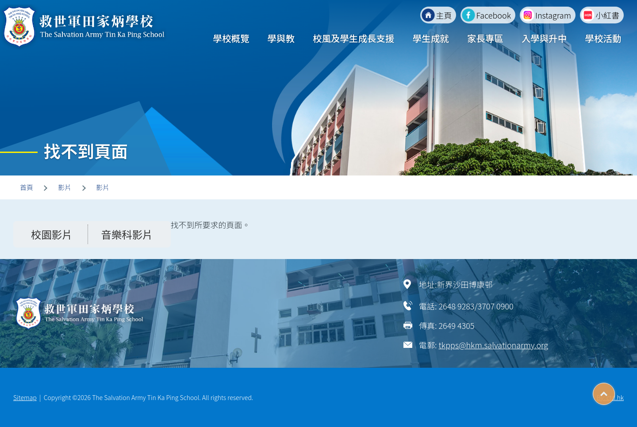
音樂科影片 (127, 234)
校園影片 (52, 234)
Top (614, 390)
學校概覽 (231, 38)
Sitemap (25, 397)
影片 (64, 187)
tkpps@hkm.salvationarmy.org (493, 345)
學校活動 (603, 38)
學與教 (281, 38)
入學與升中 (544, 38)
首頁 (26, 187)
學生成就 (431, 38)
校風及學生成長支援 (354, 38)
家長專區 (485, 38)
